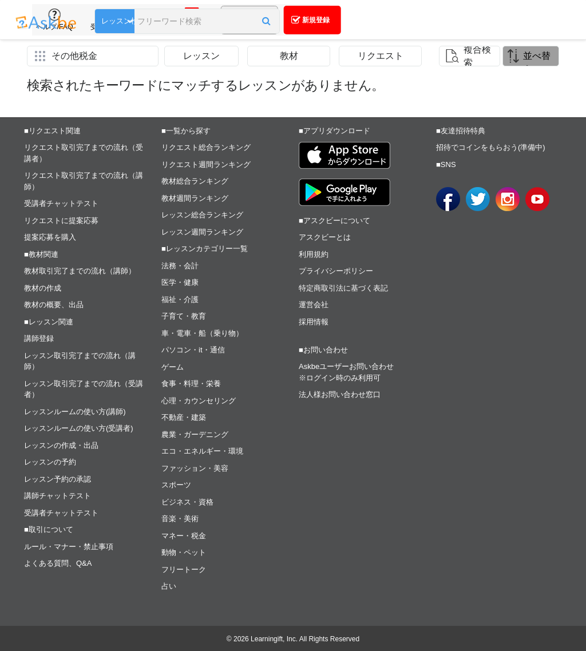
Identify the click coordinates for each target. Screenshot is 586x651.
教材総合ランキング (194, 181)
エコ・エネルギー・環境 (202, 451)
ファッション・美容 (194, 468)
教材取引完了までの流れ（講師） (80, 271)
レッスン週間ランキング (202, 232)
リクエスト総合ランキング (206, 147)
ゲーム (172, 367)
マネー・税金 (183, 535)
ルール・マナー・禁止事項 (68, 546)
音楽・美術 (180, 518)
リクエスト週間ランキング (206, 164)
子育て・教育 (183, 316)
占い (168, 586)
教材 (289, 56)
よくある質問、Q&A (58, 563)
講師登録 (39, 338)
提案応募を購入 (50, 237)
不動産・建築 (183, 417)
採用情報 (313, 321)
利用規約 (313, 254)
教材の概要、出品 (54, 304)
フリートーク (183, 569)
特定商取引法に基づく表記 (343, 288)
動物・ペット (183, 552)
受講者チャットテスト (61, 203)
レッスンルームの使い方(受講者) (78, 428)
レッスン (201, 56)
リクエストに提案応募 (61, 220)
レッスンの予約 (50, 462)
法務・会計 (180, 265)
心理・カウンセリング (198, 400)
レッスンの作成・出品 (61, 445)
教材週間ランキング (194, 198)
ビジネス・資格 (187, 502)
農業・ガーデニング (194, 434)
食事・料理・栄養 (191, 383)
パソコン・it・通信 (193, 350)
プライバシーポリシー (336, 271)
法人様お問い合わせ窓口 (340, 394)
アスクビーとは (325, 237)
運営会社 (313, 304)
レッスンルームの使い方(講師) (75, 411)
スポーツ (176, 485)
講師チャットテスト (57, 495)
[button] (265, 21)
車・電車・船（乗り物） (202, 333)
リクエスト (380, 56)
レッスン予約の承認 (57, 479)
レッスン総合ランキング (202, 215)
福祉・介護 (180, 299)
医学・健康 (180, 282)
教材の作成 (42, 288)
